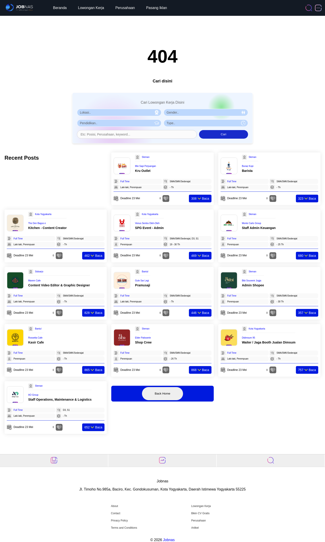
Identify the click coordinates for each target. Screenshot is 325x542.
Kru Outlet (142, 171)
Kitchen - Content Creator (47, 228)
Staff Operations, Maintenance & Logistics (60, 399)
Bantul (145, 271)
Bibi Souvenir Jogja (251, 280)
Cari (223, 134)
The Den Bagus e (37, 223)
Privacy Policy (119, 520)
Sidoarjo (39, 271)
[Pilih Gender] (206, 112)
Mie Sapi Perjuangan (145, 166)
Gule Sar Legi (142, 280)
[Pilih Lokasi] (119, 112)
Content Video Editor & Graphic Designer (59, 285)
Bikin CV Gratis (200, 513)
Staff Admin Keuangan (259, 228)
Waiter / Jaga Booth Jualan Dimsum (269, 342)
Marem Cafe (34, 280)
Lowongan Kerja (91, 8)
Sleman (145, 157)
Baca (200, 198)
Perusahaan (125, 8)
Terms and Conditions (124, 527)
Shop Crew (143, 342)
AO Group (33, 395)
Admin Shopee (253, 285)
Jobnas (169, 540)
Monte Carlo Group (251, 223)
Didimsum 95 (248, 337)
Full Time (125, 181)
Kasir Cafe (36, 342)
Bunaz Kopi (247, 166)
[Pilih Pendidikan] (119, 123)
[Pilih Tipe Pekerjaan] (206, 123)
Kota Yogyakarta (43, 214)
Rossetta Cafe (35, 337)
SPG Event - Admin (149, 228)
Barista (247, 171)
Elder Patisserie (143, 337)
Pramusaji (142, 285)
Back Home (162, 393)
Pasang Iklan (156, 8)
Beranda (60, 8)
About (114, 506)
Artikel (195, 527)
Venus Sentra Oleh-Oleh (147, 223)
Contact (115, 513)
